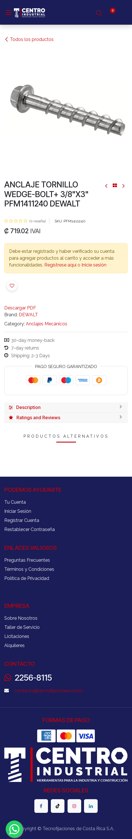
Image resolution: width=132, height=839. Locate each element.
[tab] (66, 407)
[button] (12, 285)
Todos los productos (29, 39)
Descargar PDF (20, 308)
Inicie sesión (93, 265)
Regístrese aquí (60, 265)
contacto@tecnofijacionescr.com (48, 690)
